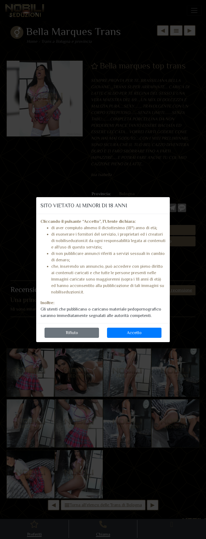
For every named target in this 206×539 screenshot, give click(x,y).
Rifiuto (72, 332)
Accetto (134, 332)
